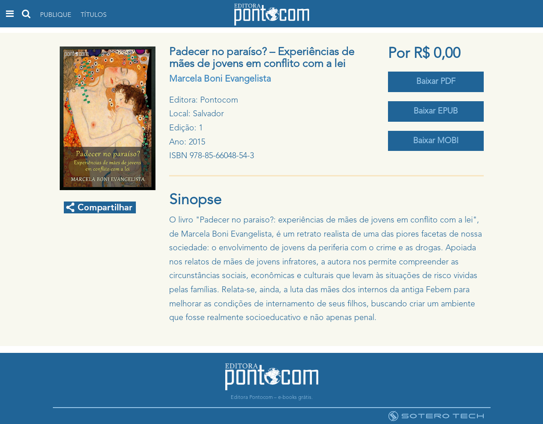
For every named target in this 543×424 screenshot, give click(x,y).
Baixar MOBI (436, 141)
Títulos (94, 15)
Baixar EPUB (436, 111)
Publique (55, 15)
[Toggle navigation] (10, 14)
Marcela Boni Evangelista (220, 79)
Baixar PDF (435, 82)
